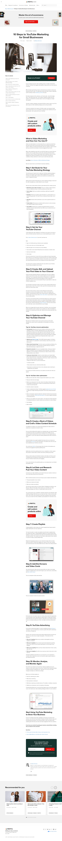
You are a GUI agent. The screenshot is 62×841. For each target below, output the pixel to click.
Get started (51, 78)
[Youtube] (48, 829)
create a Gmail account (32, 237)
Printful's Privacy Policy (49, 752)
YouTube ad (53, 628)
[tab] (26, 817)
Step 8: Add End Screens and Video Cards (13, 99)
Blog (6, 5)
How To (39, 813)
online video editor (43, 294)
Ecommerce (51, 813)
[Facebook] (46, 829)
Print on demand (10, 813)
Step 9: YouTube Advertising (10, 100)
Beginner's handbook (13, 5)
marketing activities (39, 92)
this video (33, 441)
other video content (31, 572)
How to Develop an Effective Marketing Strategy (40, 160)
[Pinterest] (54, 829)
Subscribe (50, 749)
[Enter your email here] (36, 749)
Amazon (35, 813)
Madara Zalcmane (38, 40)
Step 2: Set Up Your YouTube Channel (12, 84)
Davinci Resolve (43, 302)
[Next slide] (55, 787)
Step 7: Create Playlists (9, 97)
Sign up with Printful (31, 21)
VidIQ (34, 446)
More (38, 5)
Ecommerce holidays (23, 5)
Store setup (30, 813)
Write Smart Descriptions (40, 395)
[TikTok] (56, 829)
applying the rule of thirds (51, 389)
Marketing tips (32, 5)
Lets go (32, 130)
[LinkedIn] (50, 829)
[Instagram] (44, 829)
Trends (56, 813)
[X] (52, 829)
